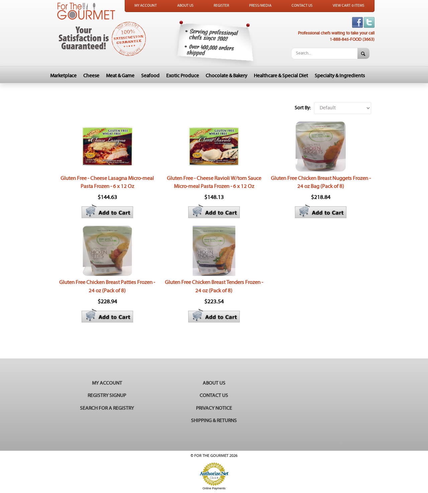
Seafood (150, 76)
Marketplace (63, 76)
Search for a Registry (107, 408)
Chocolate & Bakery (226, 76)
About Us (185, 6)
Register (221, 6)
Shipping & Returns (214, 420)
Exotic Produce (182, 76)
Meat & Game (120, 76)
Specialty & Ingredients (340, 76)
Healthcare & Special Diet (281, 76)
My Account (145, 6)
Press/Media (260, 6)
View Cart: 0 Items (348, 6)
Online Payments (214, 488)
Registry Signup (107, 395)
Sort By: (303, 108)
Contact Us (302, 6)
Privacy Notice (214, 408)
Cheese (91, 76)
